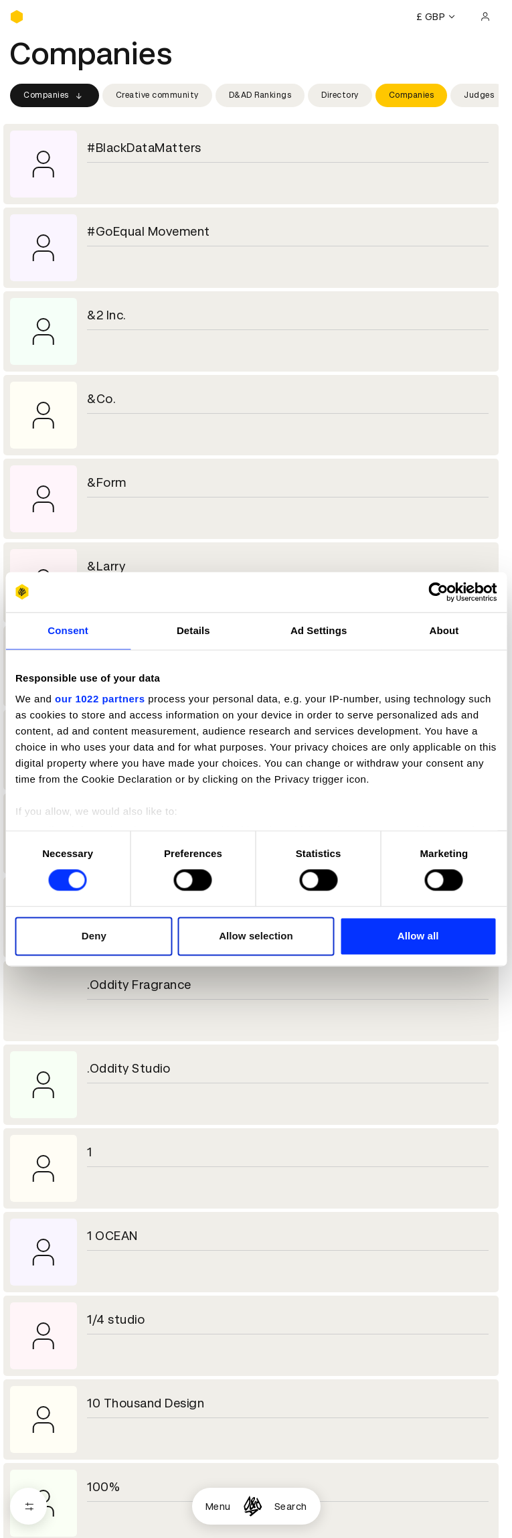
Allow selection (256, 935)
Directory (340, 95)
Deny (94, 935)
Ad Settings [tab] (318, 630)
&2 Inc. (106, 315)
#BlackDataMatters (144, 148)
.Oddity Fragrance (139, 985)
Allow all (418, 935)
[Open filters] (28, 1506)
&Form (106, 482)
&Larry (106, 566)
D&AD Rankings (260, 95)
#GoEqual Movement (148, 231)
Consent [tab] (68, 630)
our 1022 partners (100, 698)
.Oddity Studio (128, 1068)
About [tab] (443, 630)
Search (290, 1506)
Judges (479, 95)
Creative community (157, 95)
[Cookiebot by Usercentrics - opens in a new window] (438, 592)
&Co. (101, 399)
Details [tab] (193, 630)
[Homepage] (253, 1506)
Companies (54, 95)
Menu (218, 1506)
